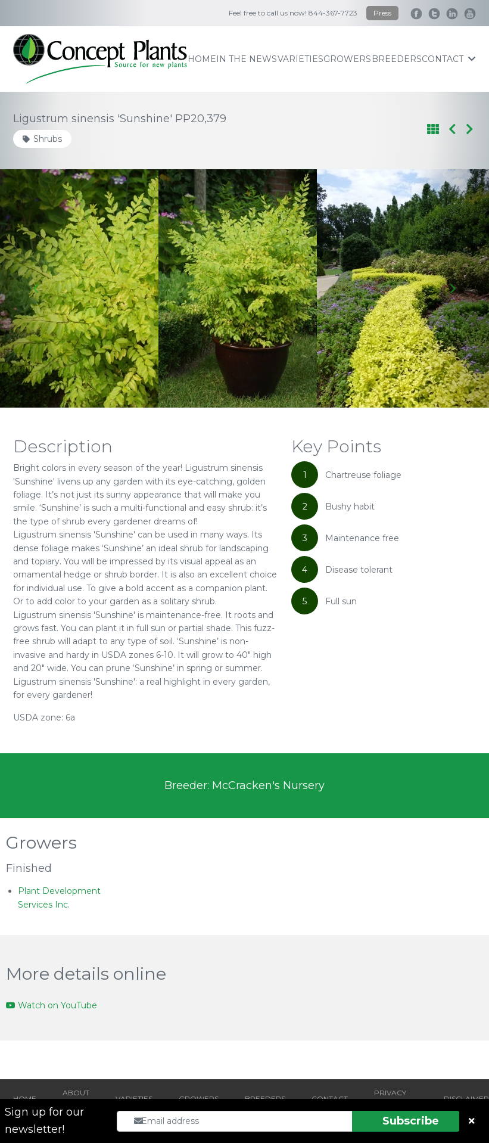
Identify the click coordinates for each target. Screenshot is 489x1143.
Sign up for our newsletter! (44, 1120)
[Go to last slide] (36, 288)
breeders (397, 59)
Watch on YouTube (51, 1005)
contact (448, 59)
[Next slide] (452, 288)
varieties (300, 59)
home (202, 59)
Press (382, 12)
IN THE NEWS (246, 59)
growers (347, 59)
